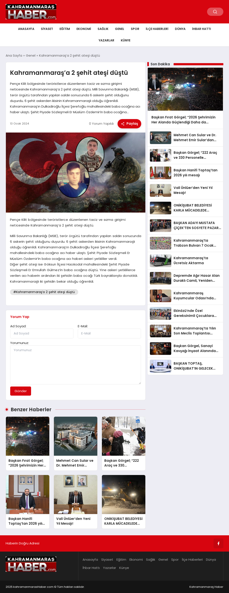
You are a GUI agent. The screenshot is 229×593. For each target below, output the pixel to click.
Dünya (180, 29)
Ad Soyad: (18, 326)
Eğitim (65, 29)
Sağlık (103, 29)
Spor (135, 29)
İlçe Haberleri (157, 29)
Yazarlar (106, 40)
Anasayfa (26, 29)
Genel (119, 29)
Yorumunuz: (19, 343)
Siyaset (47, 29)
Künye (125, 40)
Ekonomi (83, 29)
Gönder (21, 391)
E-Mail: (83, 326)
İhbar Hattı (201, 29)
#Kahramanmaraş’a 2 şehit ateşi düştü (44, 292)
